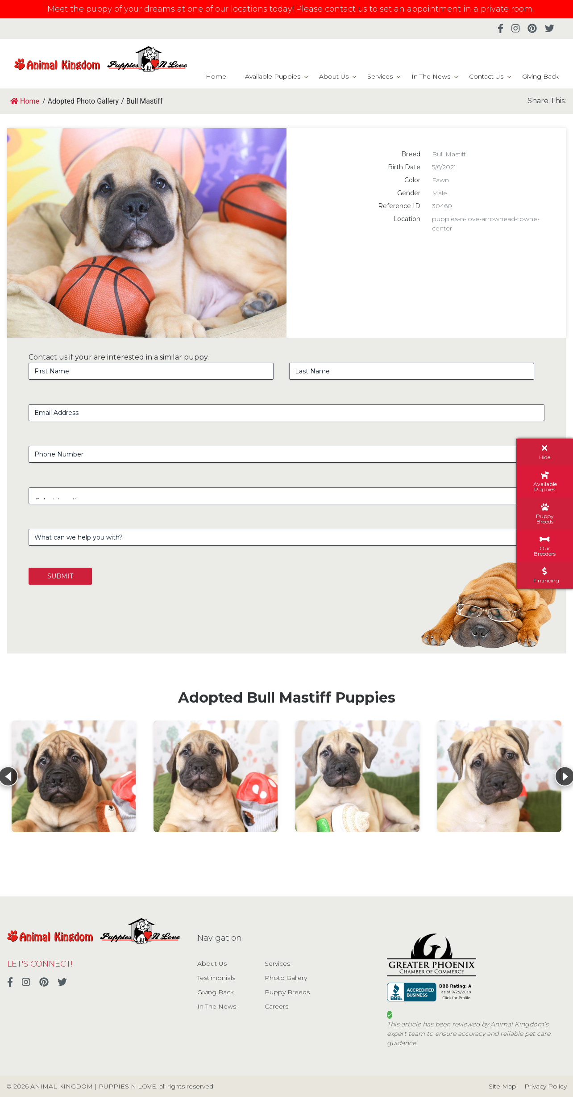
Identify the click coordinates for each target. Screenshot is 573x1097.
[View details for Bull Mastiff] (74, 776)
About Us (334, 76)
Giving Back (540, 76)
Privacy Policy (545, 1086)
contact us (346, 9)
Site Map (502, 1086)
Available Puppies (272, 76)
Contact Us (486, 76)
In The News (430, 76)
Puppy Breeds (287, 992)
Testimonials (216, 978)
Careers (276, 1006)
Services (380, 76)
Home (216, 76)
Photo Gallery (286, 978)
